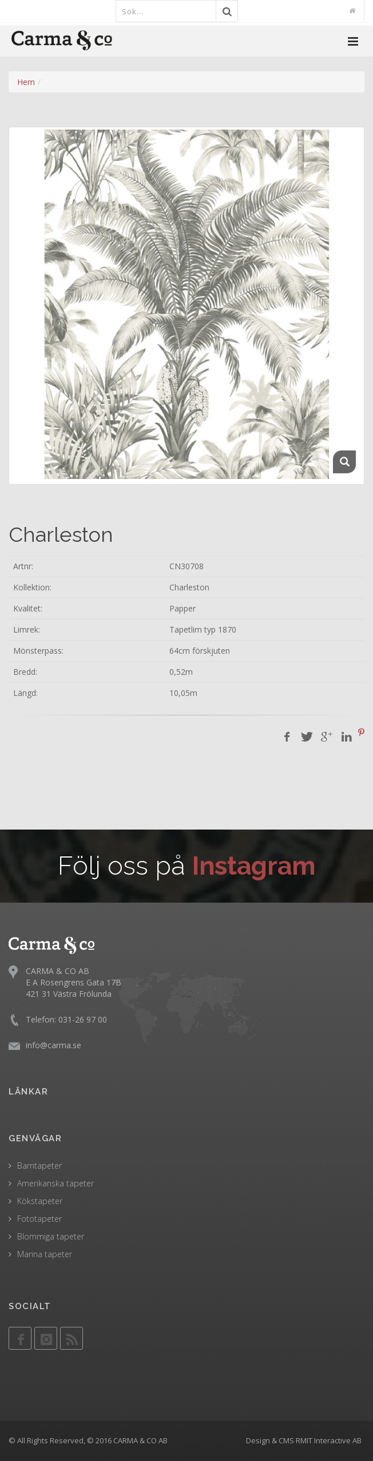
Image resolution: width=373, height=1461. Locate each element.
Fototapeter (39, 1218)
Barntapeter (39, 1165)
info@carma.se (53, 1045)
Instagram (254, 866)
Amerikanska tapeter (55, 1183)
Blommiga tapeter (50, 1236)
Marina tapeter (44, 1254)
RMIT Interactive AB (329, 1440)
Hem (26, 82)
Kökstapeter (39, 1201)
